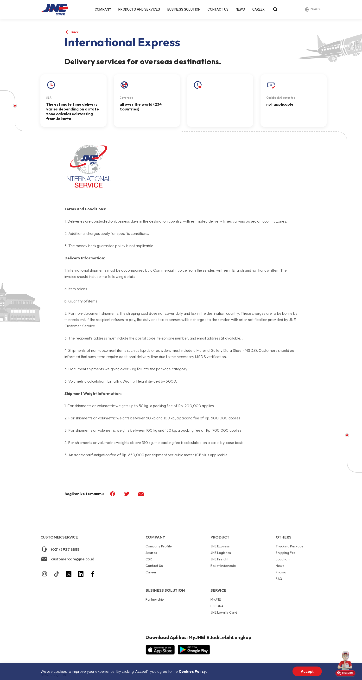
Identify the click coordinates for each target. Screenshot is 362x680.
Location (282, 559)
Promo (281, 572)
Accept (307, 671)
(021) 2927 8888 (59, 549)
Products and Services (139, 9)
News (240, 9)
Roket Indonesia (222, 566)
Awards (151, 553)
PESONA (216, 606)
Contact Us (218, 9)
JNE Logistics (220, 553)
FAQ (279, 579)
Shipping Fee (286, 553)
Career (258, 9)
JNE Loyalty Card (223, 612)
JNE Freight (219, 559)
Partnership (155, 599)
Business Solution (184, 9)
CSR (149, 559)
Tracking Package (289, 546)
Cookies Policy (192, 671)
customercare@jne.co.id (67, 559)
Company (103, 9)
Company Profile (159, 546)
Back (75, 32)
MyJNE (215, 600)
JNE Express (220, 546)
